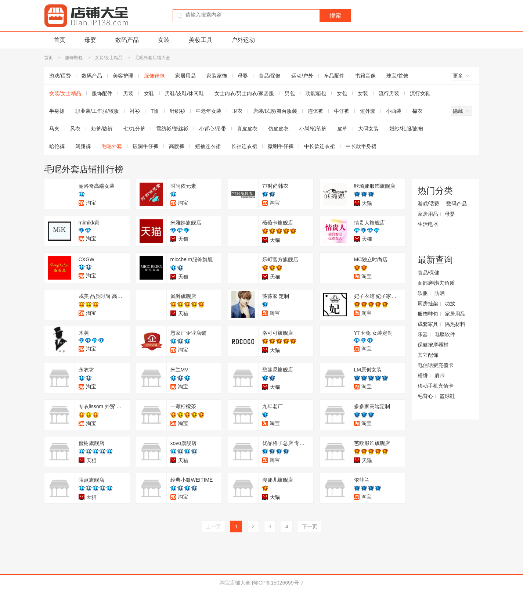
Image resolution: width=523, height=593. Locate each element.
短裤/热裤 (102, 129)
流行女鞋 (420, 93)
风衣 (75, 129)
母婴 (90, 40)
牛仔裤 (341, 111)
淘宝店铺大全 (235, 583)
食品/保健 (270, 76)
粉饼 (423, 375)
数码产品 (127, 40)
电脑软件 (444, 334)
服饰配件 (102, 93)
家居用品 (185, 76)
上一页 (213, 526)
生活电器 (428, 224)
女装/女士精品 (108, 57)
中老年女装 (208, 111)
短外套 (367, 111)
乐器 (423, 334)
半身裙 (57, 111)
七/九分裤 (134, 129)
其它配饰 (428, 355)
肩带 (439, 375)
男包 (290, 93)
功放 (450, 303)
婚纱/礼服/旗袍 (406, 129)
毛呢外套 (111, 146)
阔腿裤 (83, 146)
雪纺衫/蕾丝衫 (172, 129)
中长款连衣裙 (319, 146)
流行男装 (389, 93)
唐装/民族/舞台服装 (275, 111)
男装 (128, 93)
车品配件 (334, 76)
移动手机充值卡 (436, 386)
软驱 (423, 293)
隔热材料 (455, 324)
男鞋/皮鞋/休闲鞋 (184, 93)
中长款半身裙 (361, 146)
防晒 (439, 293)
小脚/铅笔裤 (313, 129)
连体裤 (315, 111)
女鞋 (149, 93)
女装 (164, 40)
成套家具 (428, 324)
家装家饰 (216, 76)
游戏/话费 (60, 76)
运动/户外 (302, 76)
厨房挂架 (428, 303)
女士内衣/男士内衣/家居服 (244, 93)
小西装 (393, 111)
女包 (342, 93)
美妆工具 (200, 40)
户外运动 (243, 40)
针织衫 (177, 111)
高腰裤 (176, 146)
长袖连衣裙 (244, 146)
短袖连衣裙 (208, 146)
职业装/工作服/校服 (97, 111)
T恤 (155, 111)
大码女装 (368, 129)
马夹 (54, 129)
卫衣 (237, 111)
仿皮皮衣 (278, 129)
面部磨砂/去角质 (436, 283)
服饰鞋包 (74, 57)
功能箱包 (316, 93)
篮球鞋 (447, 396)
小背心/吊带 (212, 129)
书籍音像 (365, 76)
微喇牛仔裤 (280, 146)
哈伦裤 (57, 146)
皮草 (342, 129)
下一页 (309, 526)
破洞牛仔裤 (145, 146)
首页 (59, 40)
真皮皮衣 (247, 129)
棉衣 (417, 111)
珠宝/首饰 (397, 76)
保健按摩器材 (433, 345)
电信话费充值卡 (436, 365)
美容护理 (123, 76)
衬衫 (135, 111)
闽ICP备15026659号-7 (277, 583)
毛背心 (425, 396)
